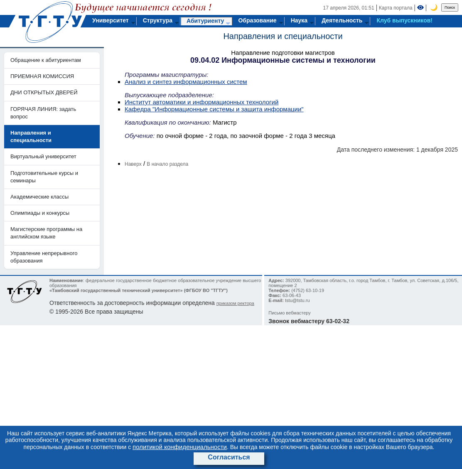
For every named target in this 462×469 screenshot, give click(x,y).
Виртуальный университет (43, 156)
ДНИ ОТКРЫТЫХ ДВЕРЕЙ (44, 92)
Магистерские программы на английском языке (46, 233)
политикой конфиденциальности (180, 446)
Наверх (133, 164)
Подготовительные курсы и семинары (44, 177)
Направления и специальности (282, 36)
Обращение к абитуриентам (45, 60)
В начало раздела (167, 164)
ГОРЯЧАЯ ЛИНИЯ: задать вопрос (43, 113)
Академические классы (39, 197)
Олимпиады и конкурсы (39, 213)
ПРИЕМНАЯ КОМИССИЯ (42, 76)
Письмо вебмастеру (289, 312)
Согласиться (229, 457)
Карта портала (396, 8)
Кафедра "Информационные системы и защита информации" (214, 109)
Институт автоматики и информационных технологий (201, 102)
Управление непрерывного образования (43, 257)
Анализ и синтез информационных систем (186, 81)
